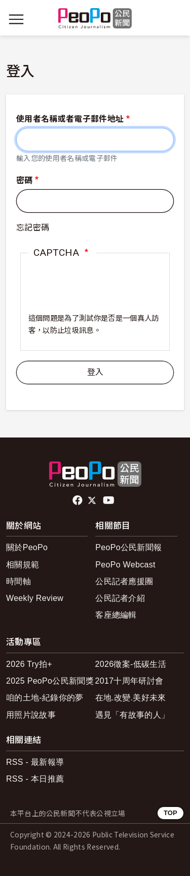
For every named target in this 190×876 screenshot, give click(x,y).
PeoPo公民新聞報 (128, 547)
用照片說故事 (31, 715)
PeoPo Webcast (125, 564)
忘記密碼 (32, 227)
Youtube (109, 500)
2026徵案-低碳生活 (130, 664)
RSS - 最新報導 (35, 762)
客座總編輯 (116, 615)
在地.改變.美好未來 (130, 697)
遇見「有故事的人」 (132, 715)
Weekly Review (34, 598)
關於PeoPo (27, 547)
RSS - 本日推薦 (35, 778)
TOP (170, 813)
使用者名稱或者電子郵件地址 (70, 119)
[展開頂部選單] (174, 19)
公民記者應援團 (124, 581)
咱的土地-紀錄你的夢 (45, 697)
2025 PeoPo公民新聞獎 (50, 681)
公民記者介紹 (120, 598)
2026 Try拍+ (29, 664)
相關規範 (22, 564)
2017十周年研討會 (129, 681)
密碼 (24, 180)
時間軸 (18, 581)
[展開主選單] (16, 19)
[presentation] (95, 293)
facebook (78, 500)
